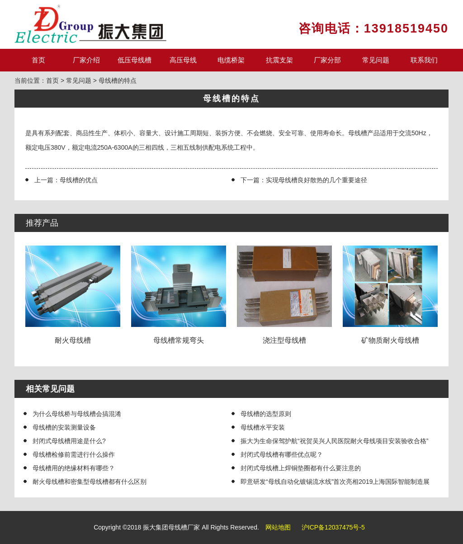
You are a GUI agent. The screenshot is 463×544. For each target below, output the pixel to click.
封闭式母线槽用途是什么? (69, 441)
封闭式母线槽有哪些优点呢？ (282, 454)
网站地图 (278, 527)
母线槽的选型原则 (266, 413)
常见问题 (375, 60)
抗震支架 (279, 60)
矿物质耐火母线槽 (390, 295)
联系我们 (424, 60)
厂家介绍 (86, 60)
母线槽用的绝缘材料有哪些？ (74, 468)
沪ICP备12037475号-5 (333, 527)
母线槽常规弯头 (179, 295)
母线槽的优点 (79, 180)
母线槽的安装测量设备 (64, 427)
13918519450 (406, 28)
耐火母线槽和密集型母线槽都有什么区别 (89, 481)
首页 (38, 60)
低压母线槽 (134, 60)
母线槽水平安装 (263, 427)
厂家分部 (327, 60)
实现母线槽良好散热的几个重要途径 (316, 180)
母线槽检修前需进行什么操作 (74, 454)
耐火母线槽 (73, 295)
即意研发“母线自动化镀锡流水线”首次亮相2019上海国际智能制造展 (335, 481)
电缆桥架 (231, 60)
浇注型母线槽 (284, 295)
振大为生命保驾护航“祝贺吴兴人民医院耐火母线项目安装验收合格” (334, 441)
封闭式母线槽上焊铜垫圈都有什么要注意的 (301, 468)
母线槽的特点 (118, 80)
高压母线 (183, 60)
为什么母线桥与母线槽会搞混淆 (77, 413)
